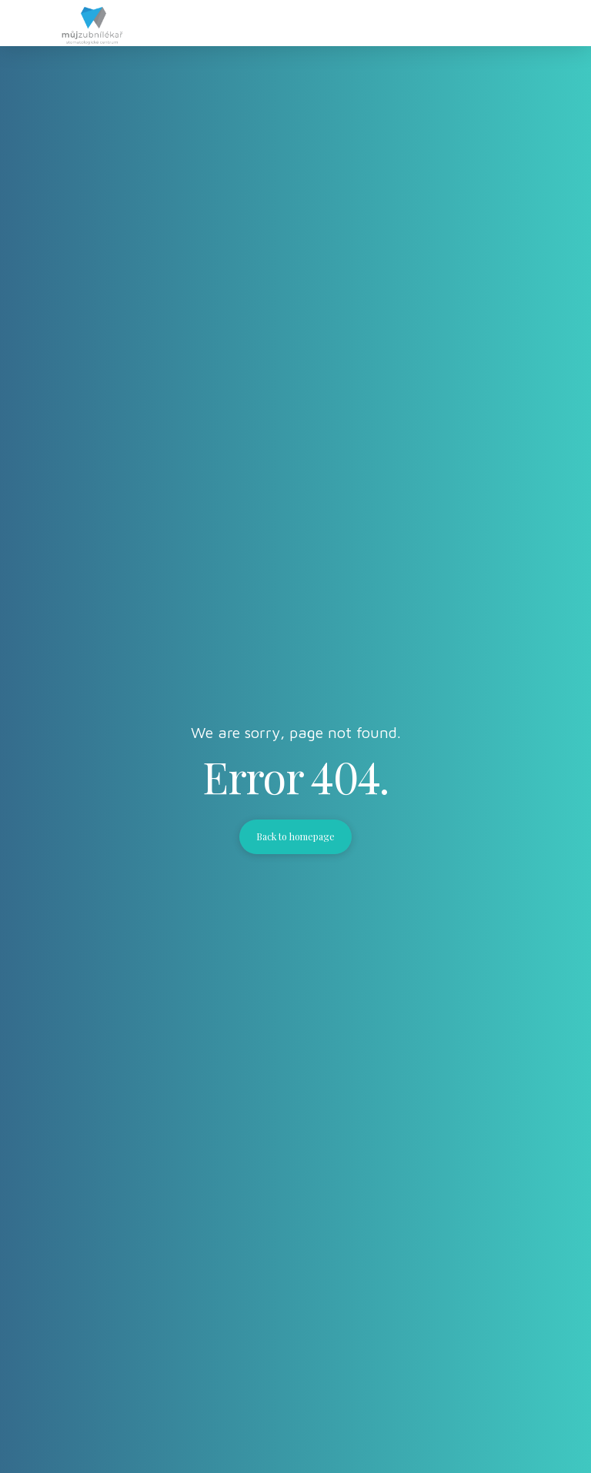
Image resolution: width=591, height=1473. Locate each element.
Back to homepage (295, 836)
